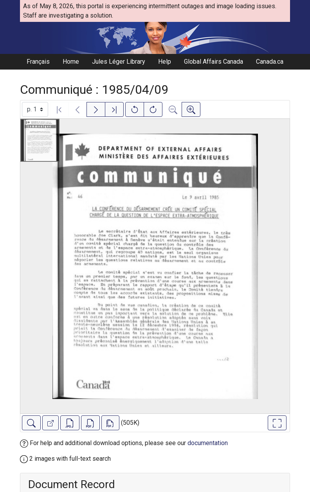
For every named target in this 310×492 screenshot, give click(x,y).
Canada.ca (269, 61)
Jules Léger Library (118, 61)
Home (71, 61)
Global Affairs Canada (213, 61)
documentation (207, 443)
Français (38, 61)
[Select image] (35, 109)
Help (164, 61)
